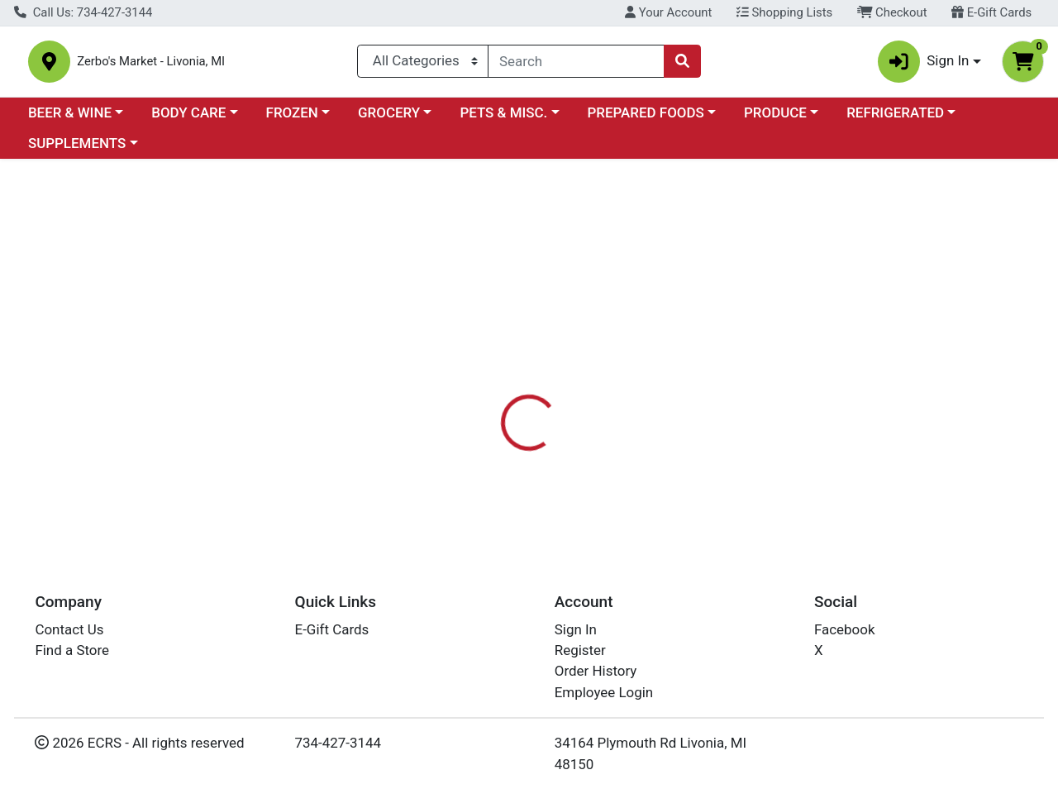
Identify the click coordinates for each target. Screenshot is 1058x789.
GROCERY (389, 119)
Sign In (576, 629)
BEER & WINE (70, 119)
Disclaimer (643, 390)
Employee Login (604, 692)
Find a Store (72, 650)
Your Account (668, 12)
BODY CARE (188, 119)
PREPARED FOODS (646, 119)
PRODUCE (775, 119)
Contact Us (69, 629)
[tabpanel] (749, 472)
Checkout (892, 12)
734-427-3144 (338, 743)
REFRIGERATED (895, 119)
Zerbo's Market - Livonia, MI (200, 65)
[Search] (576, 64)
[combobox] (576, 64)
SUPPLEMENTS (77, 150)
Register (580, 650)
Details (487, 390)
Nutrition (560, 390)
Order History (596, 671)
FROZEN (292, 119)
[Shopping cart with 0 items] (1023, 65)
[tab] (487, 390)
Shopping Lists (784, 12)
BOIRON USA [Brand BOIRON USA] (653, 456)
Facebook (844, 629)
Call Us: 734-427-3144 (83, 12)
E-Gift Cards (991, 12)
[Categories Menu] (422, 64)
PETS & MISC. (503, 119)
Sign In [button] (924, 65)
